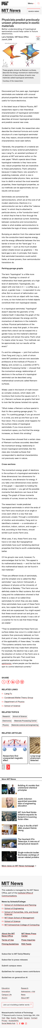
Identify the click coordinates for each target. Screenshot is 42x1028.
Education (6, 988)
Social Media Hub (8, 1023)
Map (8, 1018)
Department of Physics (14, 702)
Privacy (4, 1021)
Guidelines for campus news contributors (21, 971)
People (20, 1018)
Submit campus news (12, 966)
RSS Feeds (26, 944)
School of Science (12, 706)
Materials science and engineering (25, 725)
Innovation (6, 992)
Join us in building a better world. (17, 1005)
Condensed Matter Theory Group (18, 697)
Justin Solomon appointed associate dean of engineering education (27, 802)
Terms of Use (8, 940)
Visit (3, 1018)
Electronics (7, 721)
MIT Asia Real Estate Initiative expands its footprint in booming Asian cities (27, 815)
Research (6, 716)
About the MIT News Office (8, 934)
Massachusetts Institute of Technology (17, 1013)
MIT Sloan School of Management (19, 918)
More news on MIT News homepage (18, 866)
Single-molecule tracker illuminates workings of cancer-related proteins (28, 854)
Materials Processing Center (25, 721)
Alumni (4, 998)
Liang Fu (8, 693)
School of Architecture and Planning (20, 905)
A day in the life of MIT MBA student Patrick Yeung (28, 828)
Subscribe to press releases (15, 960)
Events (13, 1018)
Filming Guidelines (10, 944)
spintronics (6, 663)
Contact (34, 1018)
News (23, 995)
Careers (27, 1018)
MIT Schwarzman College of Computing (21, 925)
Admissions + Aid (28, 992)
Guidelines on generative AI (15, 977)
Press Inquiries (28, 940)
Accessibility (14, 1021)
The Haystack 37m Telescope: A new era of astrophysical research (28, 841)
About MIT (25, 998)
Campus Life (7, 995)
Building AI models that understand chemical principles (28, 787)
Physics (6, 725)
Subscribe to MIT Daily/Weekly (16, 954)
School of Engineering (14, 908)
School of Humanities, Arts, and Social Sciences (21, 913)
